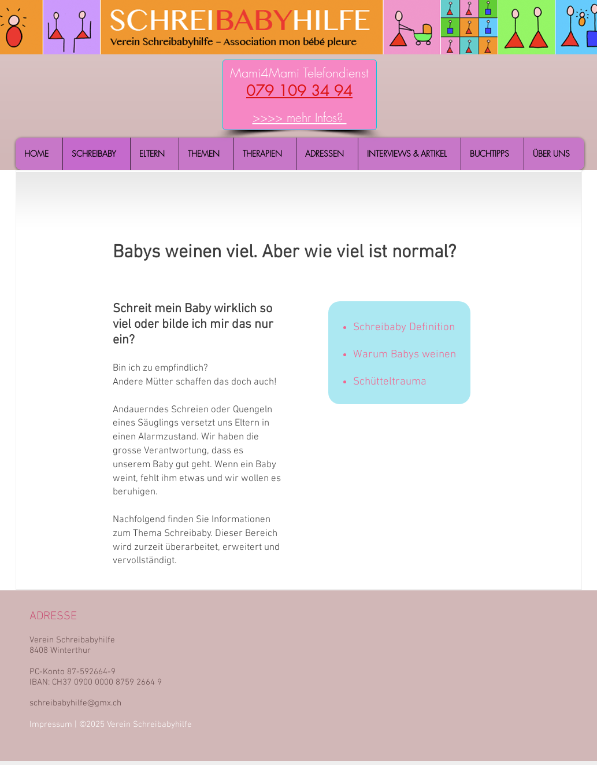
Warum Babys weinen (404, 354)
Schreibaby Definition (404, 327)
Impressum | (54, 724)
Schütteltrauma (390, 382)
